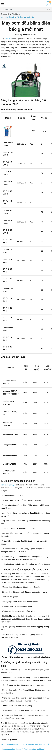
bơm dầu (8, 39)
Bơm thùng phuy (7, 485)
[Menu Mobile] (2, 4)
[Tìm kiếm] (48, 10)
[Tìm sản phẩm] (23, 10)
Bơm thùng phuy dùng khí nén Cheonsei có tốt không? (23, 749)
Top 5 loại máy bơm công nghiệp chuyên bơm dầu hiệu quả (25, 744)
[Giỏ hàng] (48, 3)
